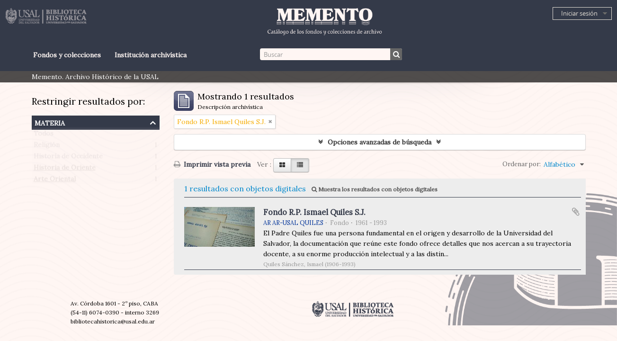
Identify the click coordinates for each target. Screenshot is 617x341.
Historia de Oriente (65, 169)
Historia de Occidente (68, 158)
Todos (44, 135)
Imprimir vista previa (212, 164)
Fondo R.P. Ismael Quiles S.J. (314, 212)
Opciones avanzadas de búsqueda (379, 142)
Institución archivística (151, 55)
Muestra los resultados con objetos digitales (375, 189)
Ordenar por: (521, 164)
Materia (50, 122)
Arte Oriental (55, 181)
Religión (47, 147)
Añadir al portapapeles (576, 211)
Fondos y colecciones (67, 55)
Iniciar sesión (579, 13)
